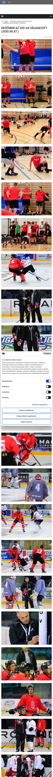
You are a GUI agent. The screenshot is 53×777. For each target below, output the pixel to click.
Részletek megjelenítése (40, 404)
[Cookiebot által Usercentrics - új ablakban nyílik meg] (43, 354)
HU (9, 2)
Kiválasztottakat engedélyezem (26, 416)
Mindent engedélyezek (26, 410)
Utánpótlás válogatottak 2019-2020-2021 (21, 21)
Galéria (6, 21)
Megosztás (48, 37)
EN (11, 2)
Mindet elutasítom (26, 422)
